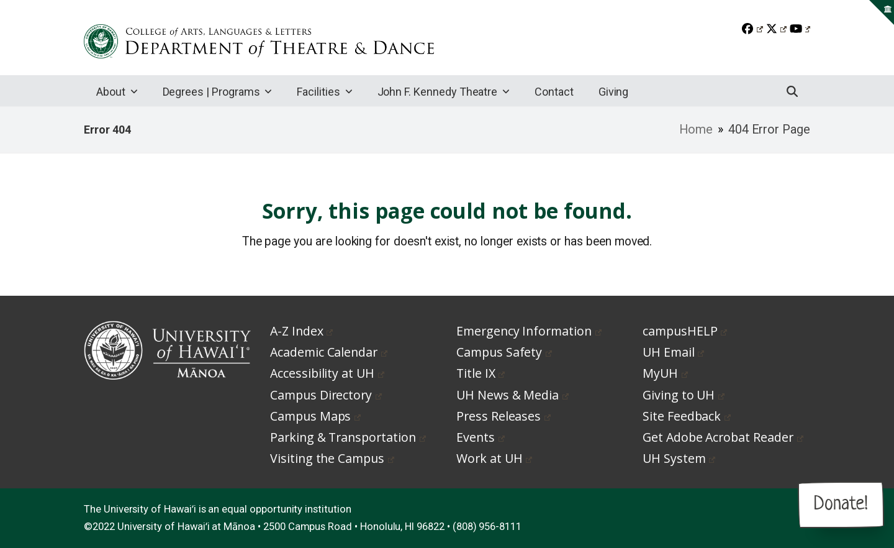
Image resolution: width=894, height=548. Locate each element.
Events (480, 437)
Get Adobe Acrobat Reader (723, 437)
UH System (679, 458)
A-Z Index (301, 330)
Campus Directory (326, 394)
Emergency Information (529, 330)
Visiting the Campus (332, 458)
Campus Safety (504, 352)
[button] (792, 90)
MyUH (665, 373)
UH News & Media (512, 394)
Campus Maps (315, 416)
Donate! (841, 504)
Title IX (480, 373)
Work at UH (494, 458)
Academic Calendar (328, 352)
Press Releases (503, 416)
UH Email (673, 352)
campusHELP (685, 330)
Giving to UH (684, 394)
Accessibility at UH (327, 373)
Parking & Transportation (348, 437)
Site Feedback (687, 416)
